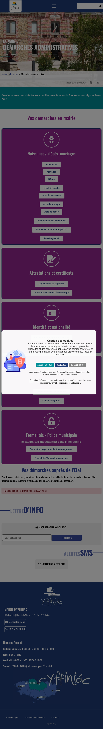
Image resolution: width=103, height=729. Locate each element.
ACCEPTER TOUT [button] (44, 365)
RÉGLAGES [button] (61, 365)
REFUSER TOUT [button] (77, 365)
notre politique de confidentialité (67, 383)
